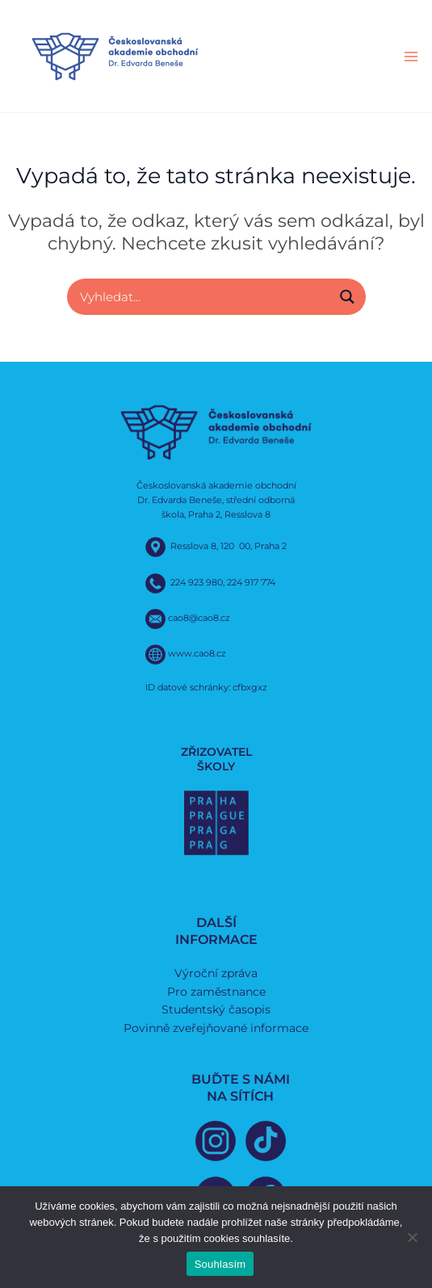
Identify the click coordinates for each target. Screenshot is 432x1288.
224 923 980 (196, 582)
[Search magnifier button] (347, 297)
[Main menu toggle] (411, 56)
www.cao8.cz (197, 653)
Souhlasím (220, 1264)
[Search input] (203, 297)
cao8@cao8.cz (199, 617)
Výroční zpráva (216, 973)
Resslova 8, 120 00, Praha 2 (228, 546)
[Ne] (412, 1237)
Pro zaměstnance (216, 991)
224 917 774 (251, 582)
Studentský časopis (216, 1009)
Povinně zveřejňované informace (216, 1028)
